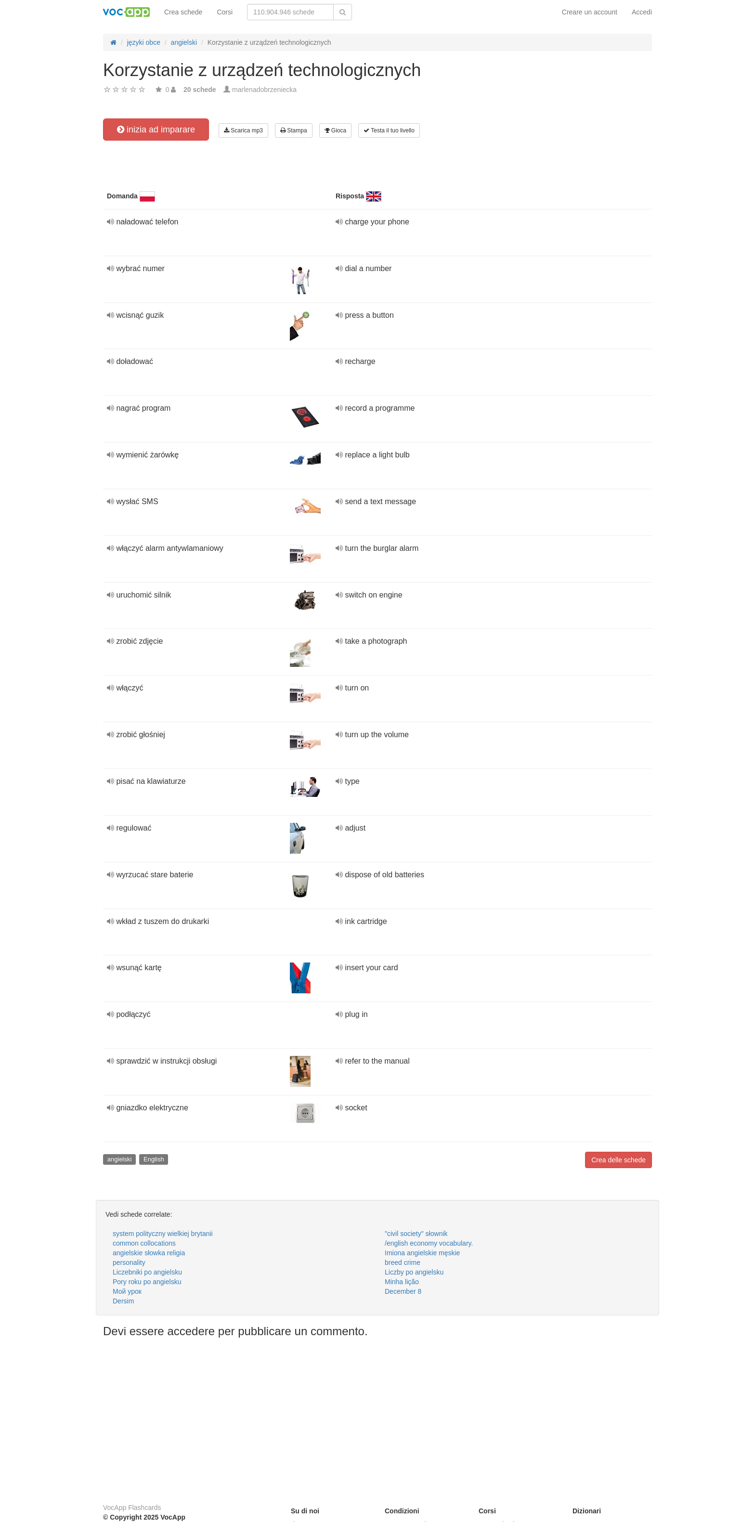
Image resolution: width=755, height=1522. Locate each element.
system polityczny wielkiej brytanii (163, 1233)
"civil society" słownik (416, 1233)
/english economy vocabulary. (429, 1243)
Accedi (642, 12)
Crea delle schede (618, 1160)
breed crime (402, 1262)
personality (129, 1262)
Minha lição (402, 1282)
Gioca (336, 130)
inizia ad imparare (156, 129)
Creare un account (589, 12)
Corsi (225, 12)
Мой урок (127, 1291)
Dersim (123, 1301)
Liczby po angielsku (414, 1272)
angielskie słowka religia (149, 1253)
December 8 (403, 1291)
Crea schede (183, 12)
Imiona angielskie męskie (422, 1253)
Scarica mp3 (243, 130)
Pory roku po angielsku (147, 1282)
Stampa (293, 130)
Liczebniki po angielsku (147, 1272)
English (153, 1159)
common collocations (144, 1243)
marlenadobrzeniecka (264, 89)
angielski (119, 1159)
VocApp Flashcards (132, 1507)
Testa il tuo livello (389, 130)
